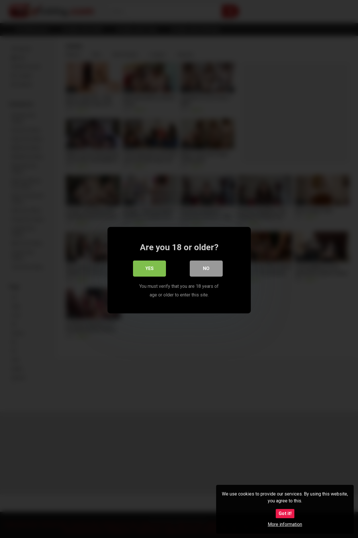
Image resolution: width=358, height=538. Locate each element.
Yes (149, 267)
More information (285, 524)
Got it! (285, 513)
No (206, 267)
